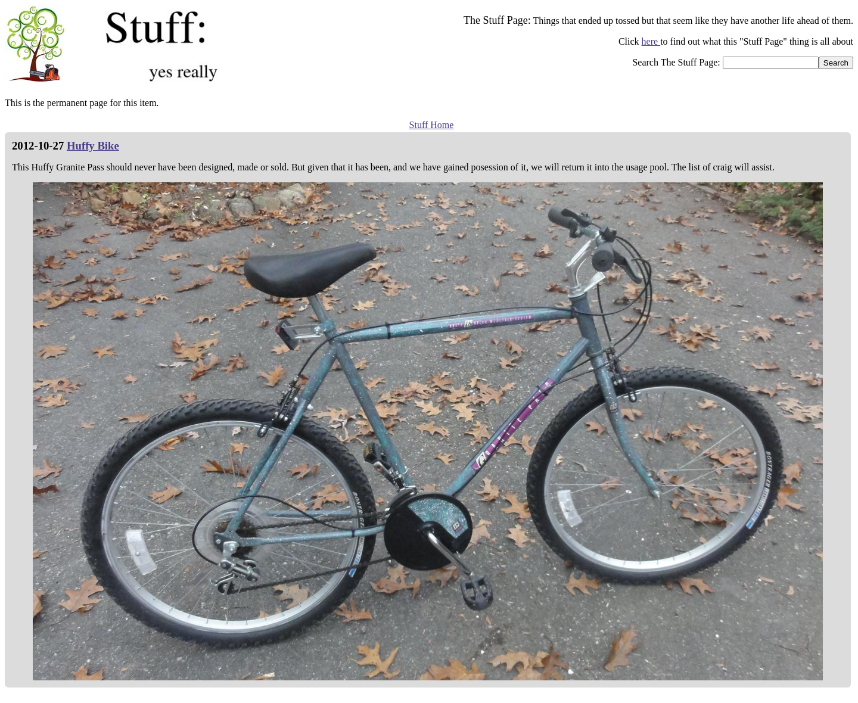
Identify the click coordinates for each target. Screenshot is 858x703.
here (651, 41)
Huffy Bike (93, 145)
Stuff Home (431, 125)
